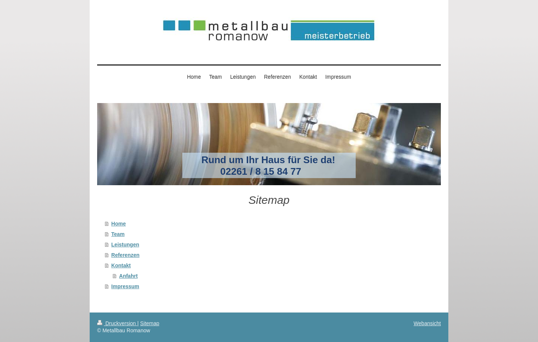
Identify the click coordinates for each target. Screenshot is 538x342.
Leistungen (125, 245)
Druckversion (117, 323)
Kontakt (121, 265)
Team (118, 234)
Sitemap (149, 323)
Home (118, 224)
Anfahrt (128, 276)
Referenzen (125, 255)
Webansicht (427, 323)
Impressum (125, 286)
